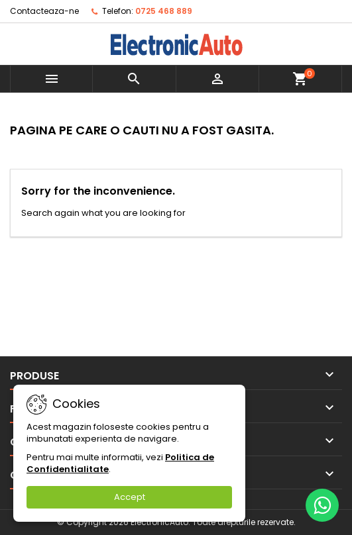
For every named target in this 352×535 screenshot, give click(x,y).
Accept (129, 497)
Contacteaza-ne (44, 11)
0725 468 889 (163, 11)
